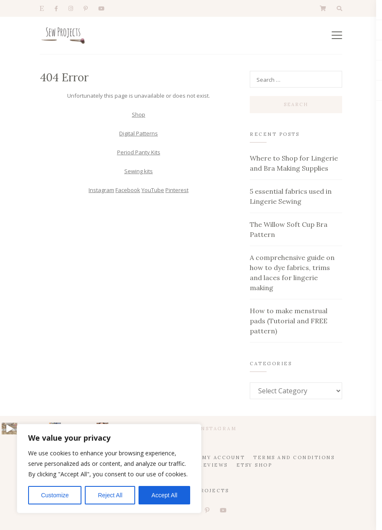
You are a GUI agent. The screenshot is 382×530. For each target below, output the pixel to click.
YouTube (152, 190)
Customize (55, 495)
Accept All (164, 495)
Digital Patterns (138, 133)
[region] (109, 468)
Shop (138, 114)
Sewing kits (138, 171)
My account (223, 457)
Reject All (110, 495)
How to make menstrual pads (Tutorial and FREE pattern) (288, 321)
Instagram (101, 190)
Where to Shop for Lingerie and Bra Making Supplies (294, 163)
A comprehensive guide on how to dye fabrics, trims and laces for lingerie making (292, 272)
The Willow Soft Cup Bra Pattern (288, 229)
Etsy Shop (254, 465)
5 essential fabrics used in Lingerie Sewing (291, 196)
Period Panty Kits (138, 152)
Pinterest (176, 190)
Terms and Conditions (294, 457)
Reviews (213, 465)
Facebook (127, 190)
